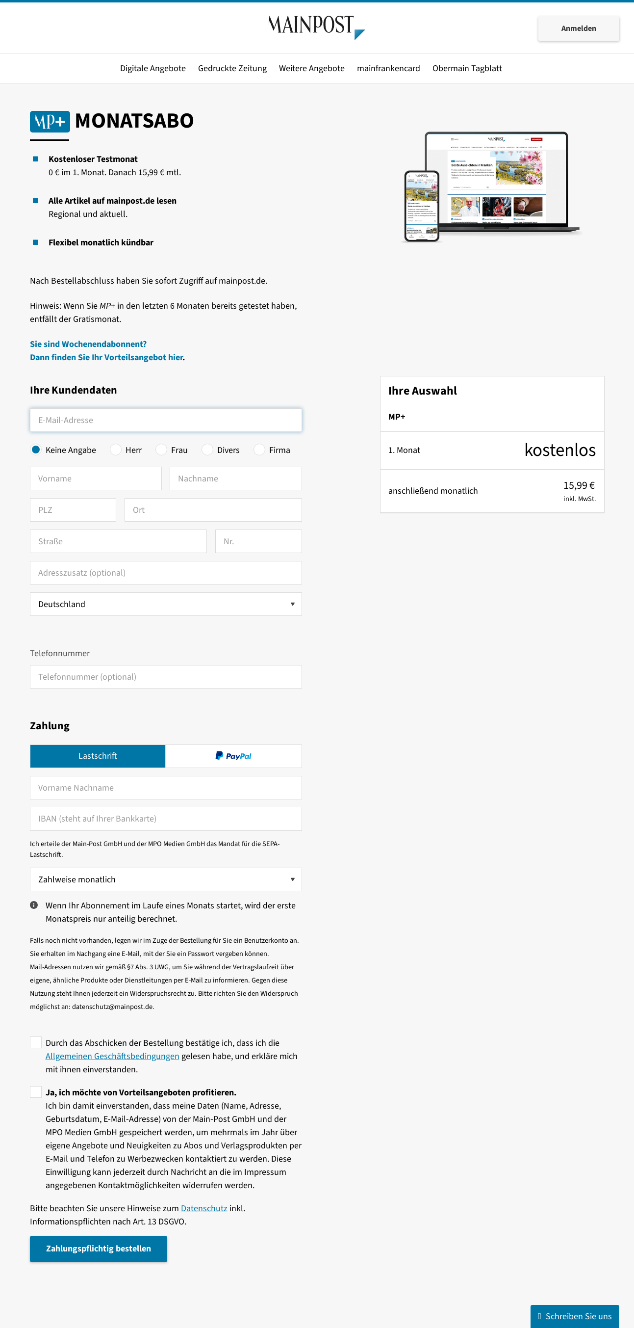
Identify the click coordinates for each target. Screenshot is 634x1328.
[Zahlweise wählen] (166, 879)
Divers (228, 450)
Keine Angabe (71, 450)
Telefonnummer (60, 653)
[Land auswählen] (166, 604)
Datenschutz (204, 1208)
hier (175, 357)
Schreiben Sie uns (575, 1316)
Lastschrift (97, 756)
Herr (134, 450)
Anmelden (578, 28)
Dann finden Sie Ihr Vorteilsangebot (99, 357)
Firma (279, 450)
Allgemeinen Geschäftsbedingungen (112, 1056)
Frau (179, 450)
